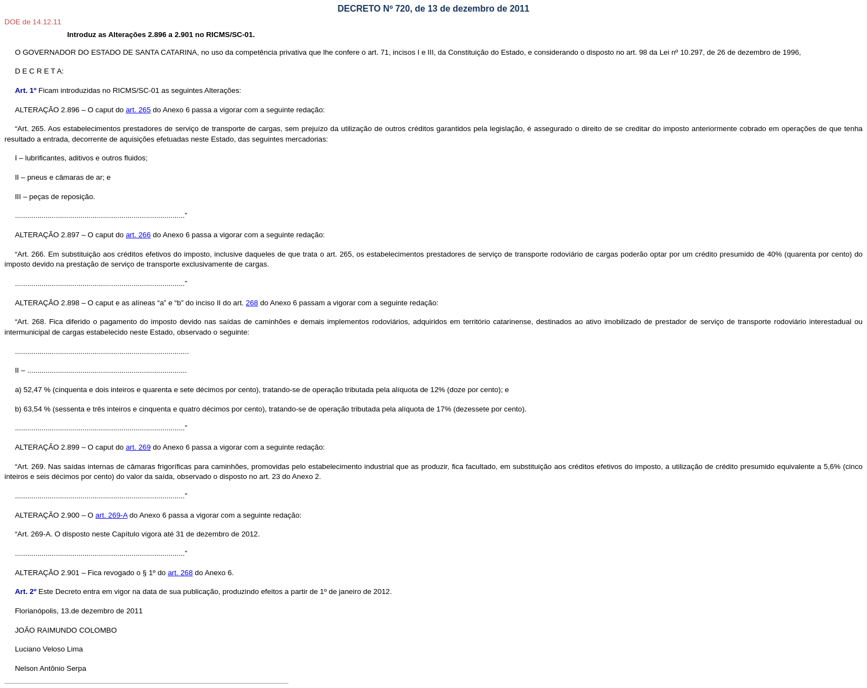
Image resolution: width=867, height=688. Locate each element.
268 (252, 303)
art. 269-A (112, 515)
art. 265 (138, 110)
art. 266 (138, 235)
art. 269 (138, 447)
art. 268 (180, 573)
